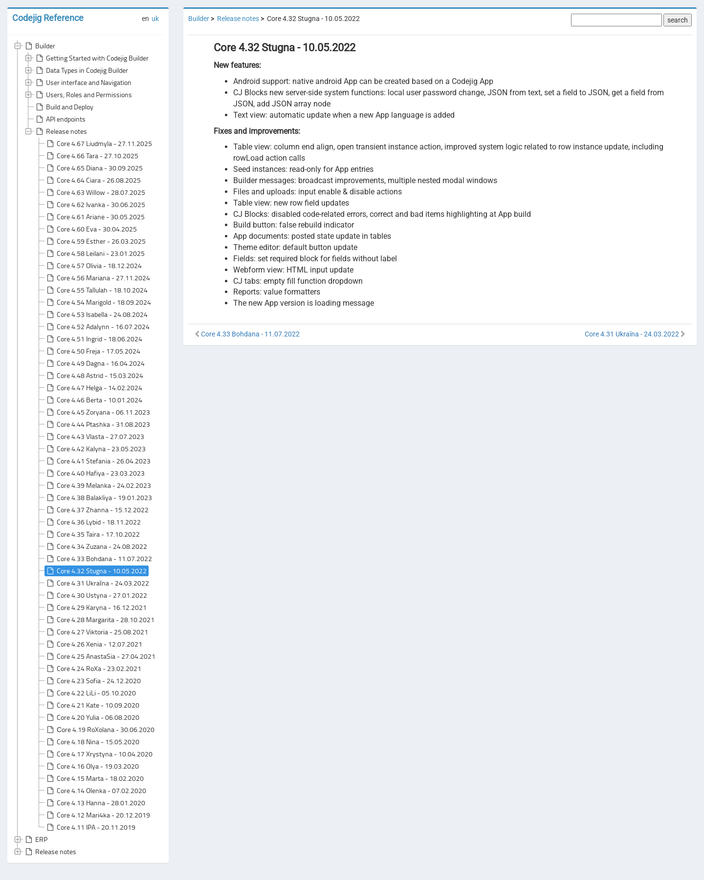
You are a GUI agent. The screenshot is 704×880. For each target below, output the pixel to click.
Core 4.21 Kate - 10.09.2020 (92, 705)
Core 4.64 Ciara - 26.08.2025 (93, 180)
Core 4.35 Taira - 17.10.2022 (92, 534)
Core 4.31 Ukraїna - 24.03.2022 (97, 583)
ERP (35, 839)
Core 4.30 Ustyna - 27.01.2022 (96, 595)
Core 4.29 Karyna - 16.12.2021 (96, 607)
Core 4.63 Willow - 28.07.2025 (95, 192)
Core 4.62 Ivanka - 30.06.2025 (95, 204)
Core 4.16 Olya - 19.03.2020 (92, 766)
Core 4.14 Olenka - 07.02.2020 (95, 790)
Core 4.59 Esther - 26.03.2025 (95, 241)
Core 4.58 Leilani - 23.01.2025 (95, 253)
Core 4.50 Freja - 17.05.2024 (92, 351)
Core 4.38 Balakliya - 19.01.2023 (98, 497)
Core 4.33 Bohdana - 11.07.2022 (98, 558)
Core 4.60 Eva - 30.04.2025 (91, 229)
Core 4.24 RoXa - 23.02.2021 (93, 668)
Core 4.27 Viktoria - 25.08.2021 (96, 632)
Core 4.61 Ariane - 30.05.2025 (95, 216)
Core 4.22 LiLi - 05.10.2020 (90, 693)
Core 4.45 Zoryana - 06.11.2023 (97, 412)
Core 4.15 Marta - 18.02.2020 (94, 778)
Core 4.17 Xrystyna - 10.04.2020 (99, 754)
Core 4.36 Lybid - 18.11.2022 (93, 522)
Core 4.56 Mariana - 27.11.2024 (97, 277)
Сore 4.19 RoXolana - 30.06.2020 (99, 729)
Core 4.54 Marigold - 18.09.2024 (98, 302)
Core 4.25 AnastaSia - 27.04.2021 (100, 656)
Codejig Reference (48, 18)
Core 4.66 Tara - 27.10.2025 (91, 155)
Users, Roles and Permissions (83, 94)
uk (155, 18)
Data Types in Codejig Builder (81, 70)
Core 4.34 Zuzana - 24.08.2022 (96, 546)
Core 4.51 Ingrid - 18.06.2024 (93, 339)
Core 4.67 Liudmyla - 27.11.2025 (98, 143)
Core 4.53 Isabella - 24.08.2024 (96, 314)
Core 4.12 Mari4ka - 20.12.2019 (97, 815)
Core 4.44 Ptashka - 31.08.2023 (97, 424)
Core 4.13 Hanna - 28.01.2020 (95, 802)
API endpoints (60, 119)
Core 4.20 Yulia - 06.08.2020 (92, 717)
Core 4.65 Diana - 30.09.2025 (94, 168)
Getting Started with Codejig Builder (91, 58)
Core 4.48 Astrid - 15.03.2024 (94, 375)
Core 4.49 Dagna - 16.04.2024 (95, 363)
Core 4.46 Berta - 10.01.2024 (93, 400)
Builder (39, 46)
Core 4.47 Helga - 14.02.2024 (93, 387)
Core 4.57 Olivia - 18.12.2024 (93, 265)
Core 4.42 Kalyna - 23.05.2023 (95, 448)
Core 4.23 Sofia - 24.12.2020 (93, 680)
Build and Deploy (63, 107)
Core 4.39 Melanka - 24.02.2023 (98, 485)
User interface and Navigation (83, 82)
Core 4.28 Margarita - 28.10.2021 (99, 619)
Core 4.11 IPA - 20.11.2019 (90, 827)
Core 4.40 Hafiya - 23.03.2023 (95, 473)
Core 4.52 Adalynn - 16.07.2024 (97, 326)
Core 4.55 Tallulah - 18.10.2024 (96, 290)
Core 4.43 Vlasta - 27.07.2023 (94, 436)
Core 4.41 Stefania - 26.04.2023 (98, 461)
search (677, 20)
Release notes (60, 131)
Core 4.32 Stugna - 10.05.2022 (96, 571)
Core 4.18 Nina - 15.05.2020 (92, 741)
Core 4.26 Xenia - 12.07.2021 (93, 644)
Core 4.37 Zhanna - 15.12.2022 (97, 509)
